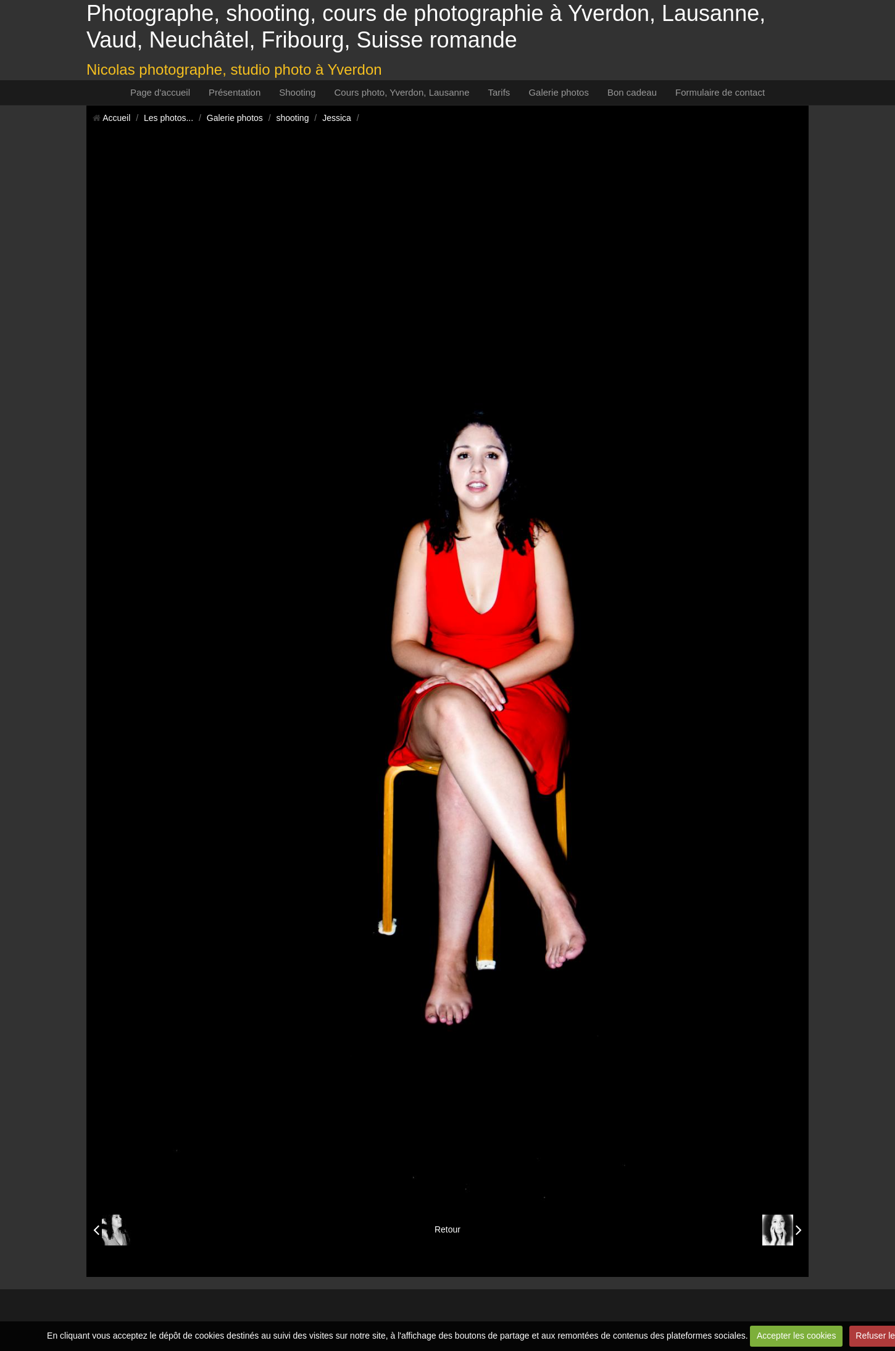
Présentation (234, 92)
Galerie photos (558, 92)
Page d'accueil (160, 92)
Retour (447, 1229)
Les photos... (168, 118)
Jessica (336, 118)
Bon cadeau (632, 92)
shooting (293, 118)
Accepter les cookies (796, 1336)
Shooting (297, 92)
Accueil (116, 118)
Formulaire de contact (720, 92)
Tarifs (499, 92)
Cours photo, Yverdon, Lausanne (401, 92)
